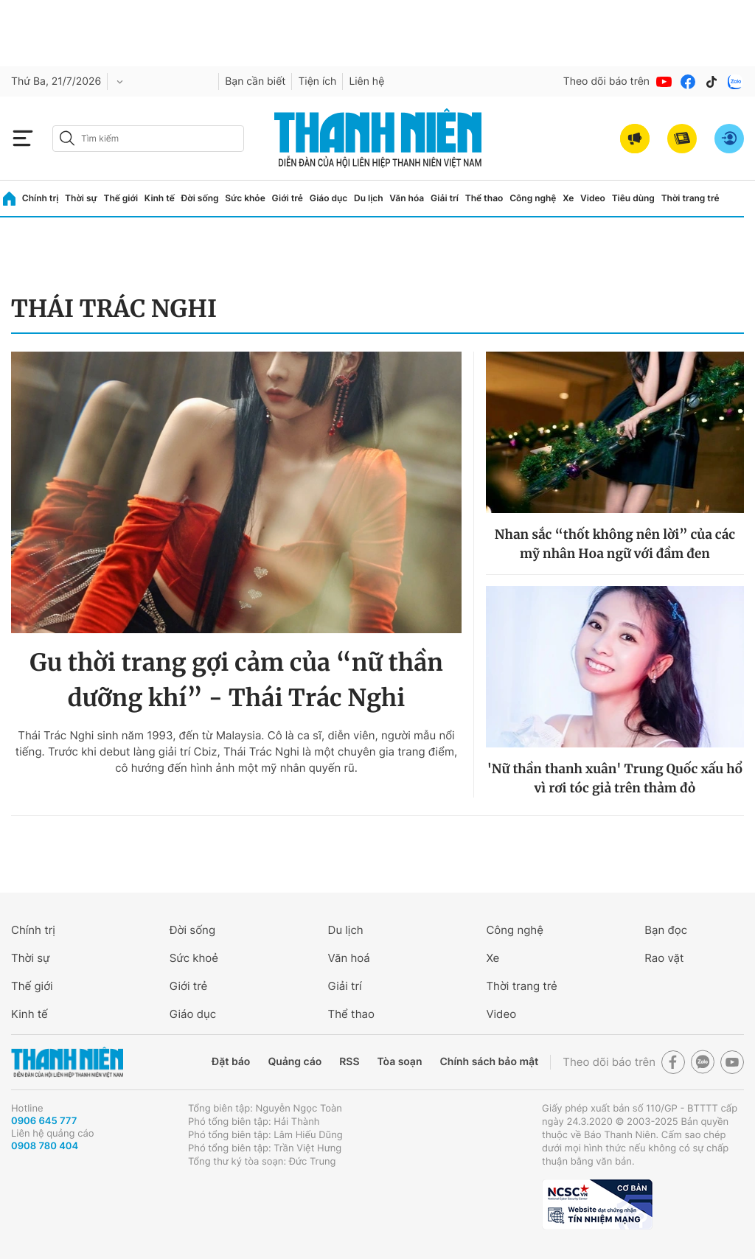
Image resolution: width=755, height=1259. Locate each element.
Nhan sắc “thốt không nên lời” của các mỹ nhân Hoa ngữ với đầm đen (615, 544)
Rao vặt (663, 958)
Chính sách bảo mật (488, 1062)
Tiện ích (317, 81)
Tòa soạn (400, 1062)
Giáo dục (329, 197)
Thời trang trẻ (690, 197)
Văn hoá (349, 958)
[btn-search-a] (67, 138)
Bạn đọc (665, 930)
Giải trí (445, 197)
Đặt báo (231, 1062)
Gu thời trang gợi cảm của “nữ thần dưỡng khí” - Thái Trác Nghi (236, 680)
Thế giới (120, 197)
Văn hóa (406, 197)
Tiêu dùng (633, 197)
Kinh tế (160, 197)
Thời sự (81, 197)
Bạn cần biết (255, 81)
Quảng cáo (294, 1062)
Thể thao (484, 197)
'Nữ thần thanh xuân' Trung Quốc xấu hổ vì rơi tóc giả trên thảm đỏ (615, 778)
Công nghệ (532, 197)
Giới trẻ (287, 197)
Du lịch (368, 197)
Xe (568, 197)
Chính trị (40, 197)
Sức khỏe (245, 197)
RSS (349, 1062)
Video (592, 197)
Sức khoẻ (194, 958)
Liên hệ (366, 81)
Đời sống (200, 197)
